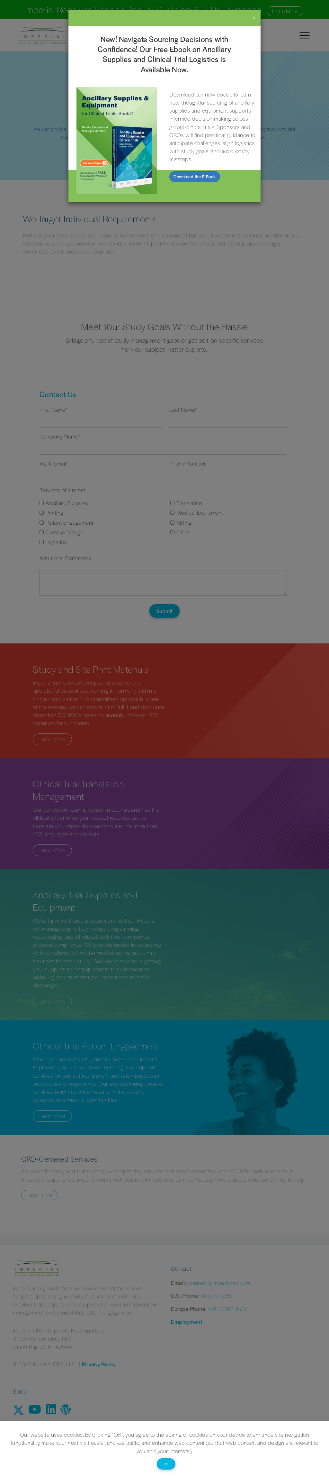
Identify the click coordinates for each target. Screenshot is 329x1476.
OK (166, 1463)
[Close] (254, 17)
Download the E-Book (194, 176)
